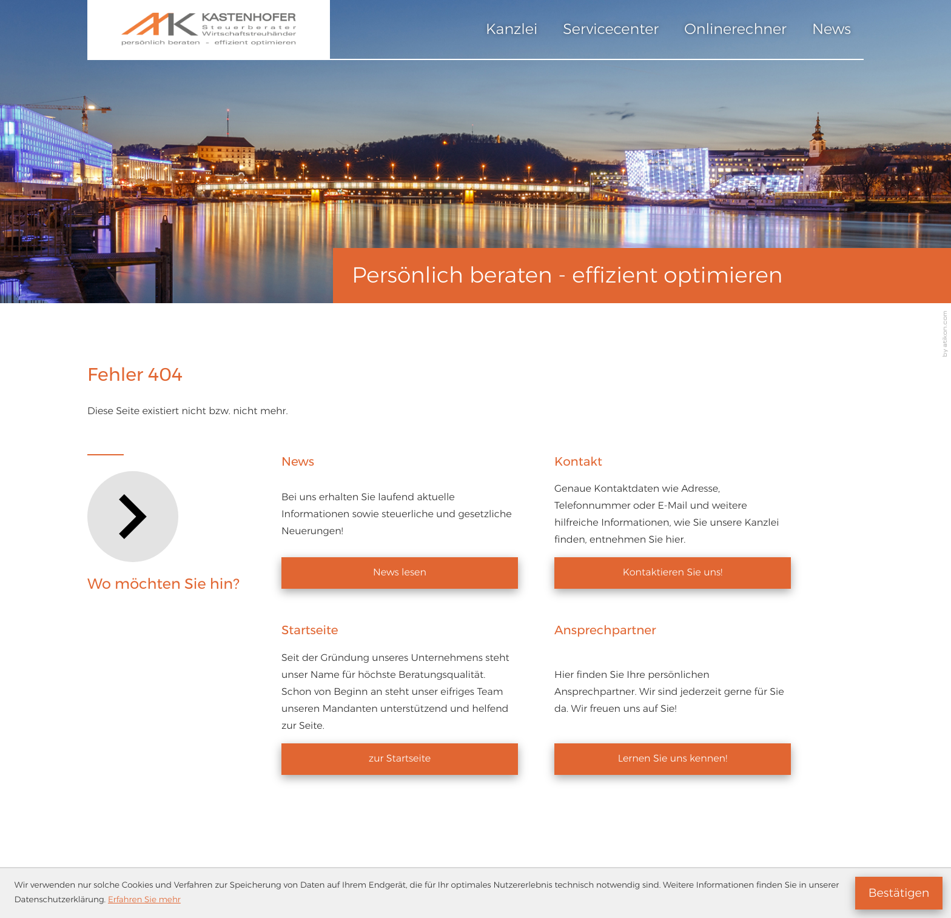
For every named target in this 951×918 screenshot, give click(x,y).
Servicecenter (611, 29)
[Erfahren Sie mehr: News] (399, 573)
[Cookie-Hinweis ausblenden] (899, 893)
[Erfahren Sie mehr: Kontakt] (672, 573)
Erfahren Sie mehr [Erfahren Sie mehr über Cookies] (144, 900)
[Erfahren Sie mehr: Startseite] (399, 759)
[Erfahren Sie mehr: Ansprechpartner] (672, 759)
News (831, 29)
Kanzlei (511, 29)
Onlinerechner (735, 29)
